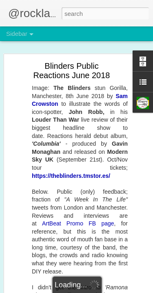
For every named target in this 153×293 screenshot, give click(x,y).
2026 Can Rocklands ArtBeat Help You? (63, 214)
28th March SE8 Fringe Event (52, 86)
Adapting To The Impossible (50, 68)
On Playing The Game (44, 104)
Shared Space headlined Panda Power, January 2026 (78, 159)
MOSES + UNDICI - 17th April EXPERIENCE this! (74, 49)
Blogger (102, 288)
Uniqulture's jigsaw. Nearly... (50, 123)
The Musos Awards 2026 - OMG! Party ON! (67, 141)
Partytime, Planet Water (45, 269)
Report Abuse (126, 288)
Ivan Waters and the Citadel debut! (57, 178)
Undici (117, 217)
